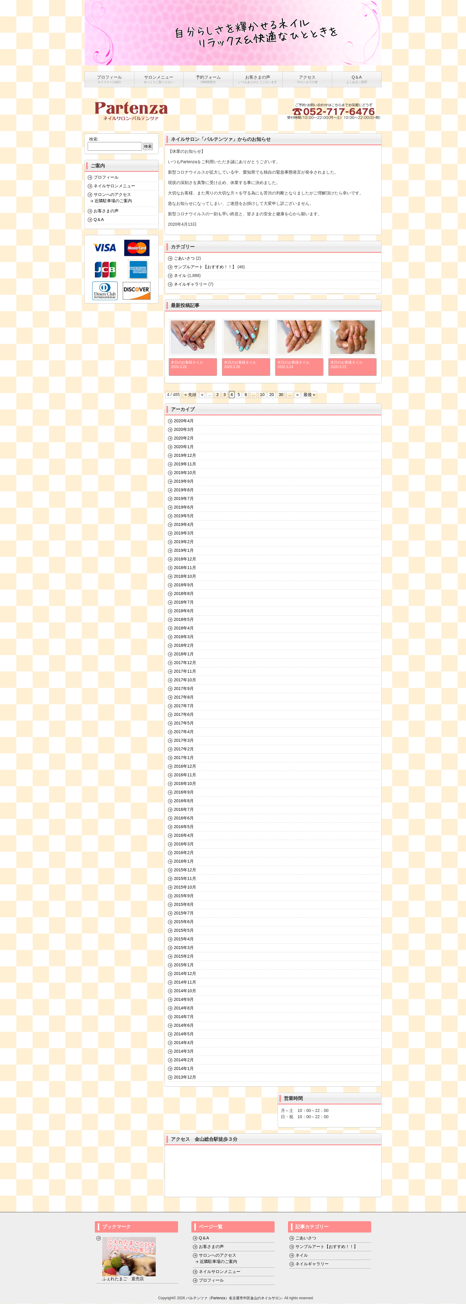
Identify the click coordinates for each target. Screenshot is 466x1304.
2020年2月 (184, 438)
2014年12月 (185, 973)
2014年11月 (185, 982)
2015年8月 (184, 904)
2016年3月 (184, 844)
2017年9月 (184, 688)
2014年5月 (184, 1034)
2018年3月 (184, 637)
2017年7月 (184, 706)
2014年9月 (184, 999)
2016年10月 (185, 783)
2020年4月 (184, 421)
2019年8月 (184, 490)
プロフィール (106, 177)
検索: (94, 139)
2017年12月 (185, 662)
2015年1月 (184, 965)
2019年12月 (185, 455)
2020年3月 (184, 429)
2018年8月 (184, 593)
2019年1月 (184, 550)
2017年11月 (185, 671)
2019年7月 (184, 498)
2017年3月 (184, 740)
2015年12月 (185, 870)
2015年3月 (184, 947)
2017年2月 (184, 749)
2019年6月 (184, 507)
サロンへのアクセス (112, 194)
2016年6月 (184, 818)
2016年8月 (184, 801)
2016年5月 (184, 827)
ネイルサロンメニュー (114, 186)
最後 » (309, 394)
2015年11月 (185, 878)
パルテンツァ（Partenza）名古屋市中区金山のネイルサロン (234, 1298)
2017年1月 (184, 757)
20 (271, 394)
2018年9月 (184, 585)
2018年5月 (184, 619)
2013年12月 (185, 1077)
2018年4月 (184, 628)
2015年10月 (185, 887)
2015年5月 (184, 930)
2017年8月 (184, 697)
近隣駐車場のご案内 (113, 201)
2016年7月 (184, 809)
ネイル (180, 275)
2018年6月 (184, 611)
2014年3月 (184, 1051)
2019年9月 (184, 481)
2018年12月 (185, 559)
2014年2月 (184, 1060)
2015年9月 (184, 896)
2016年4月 (184, 835)
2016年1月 (184, 861)
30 (281, 394)
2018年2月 (184, 645)
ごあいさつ (184, 258)
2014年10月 (185, 991)
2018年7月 (184, 602)
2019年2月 (184, 542)
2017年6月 (184, 714)
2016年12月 (185, 766)
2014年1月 (184, 1068)
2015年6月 (184, 922)
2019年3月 (184, 533)
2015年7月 (184, 913)
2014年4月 (184, 1042)
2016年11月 (185, 775)
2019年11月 (185, 464)
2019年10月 (185, 473)
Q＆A (99, 219)
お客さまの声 (106, 211)
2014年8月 (184, 1008)
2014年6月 (184, 1025)
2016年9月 (184, 792)
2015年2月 (184, 956)
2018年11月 (185, 567)
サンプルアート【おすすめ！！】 (205, 267)
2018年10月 (185, 576)
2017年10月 (185, 680)
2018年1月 (184, 654)
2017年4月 (184, 732)
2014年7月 (184, 1017)
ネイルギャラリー (190, 284)
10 (262, 394)
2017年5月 (184, 723)
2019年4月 (184, 524)
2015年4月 (184, 939)
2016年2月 (184, 852)
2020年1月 (184, 447)
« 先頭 (190, 394)
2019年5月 (184, 516)
